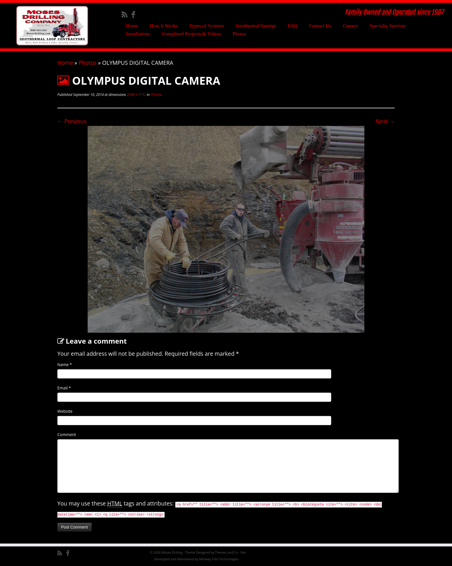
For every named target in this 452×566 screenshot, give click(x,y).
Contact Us (320, 26)
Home (132, 26)
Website (64, 411)
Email (64, 388)
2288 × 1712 (136, 94)
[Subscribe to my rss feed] (126, 14)
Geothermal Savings (256, 26)
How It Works (164, 26)
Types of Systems (206, 26)
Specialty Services (388, 26)
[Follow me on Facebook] (135, 14)
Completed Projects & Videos (191, 34)
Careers (350, 26)
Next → (385, 121)
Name (64, 364)
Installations (138, 34)
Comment (66, 434)
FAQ (292, 26)
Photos (239, 34)
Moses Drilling (172, 552)
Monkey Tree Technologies (219, 559)
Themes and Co (226, 552)
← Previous (71, 121)
